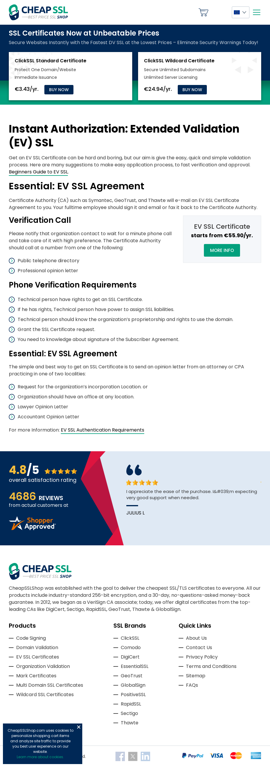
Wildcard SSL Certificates (45, 694)
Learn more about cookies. (40, 756)
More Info (222, 250)
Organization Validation (43, 666)
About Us (196, 638)
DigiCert (130, 657)
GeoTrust (131, 675)
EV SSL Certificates (37, 657)
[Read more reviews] (32, 528)
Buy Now (59, 90)
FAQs (192, 685)
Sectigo (129, 713)
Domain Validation (37, 647)
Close (78, 727)
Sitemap (195, 675)
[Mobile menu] (256, 12)
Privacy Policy (202, 657)
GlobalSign (133, 685)
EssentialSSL (134, 666)
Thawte (129, 722)
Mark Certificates (36, 675)
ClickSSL (130, 638)
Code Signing (31, 638)
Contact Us (199, 647)
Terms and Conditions (211, 666)
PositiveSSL (133, 694)
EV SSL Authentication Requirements (102, 430)
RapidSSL (131, 704)
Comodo (131, 647)
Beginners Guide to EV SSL (38, 171)
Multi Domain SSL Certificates (49, 685)
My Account (220, 12)
